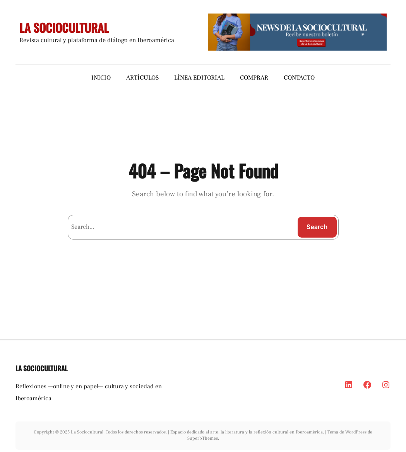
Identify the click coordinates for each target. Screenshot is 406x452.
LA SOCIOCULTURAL (64, 27)
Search (317, 227)
